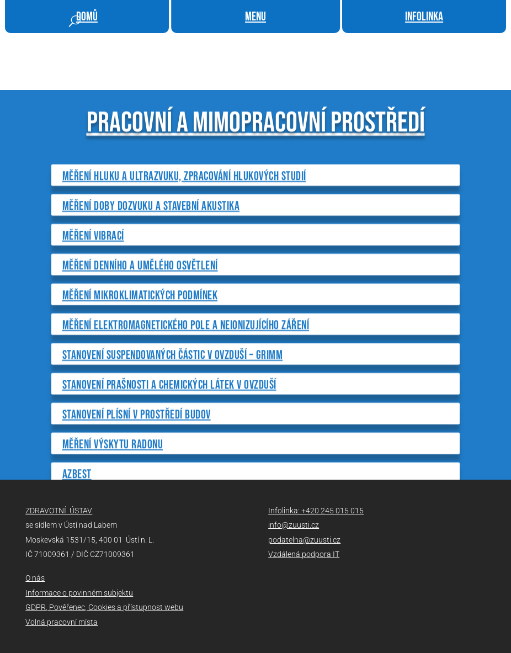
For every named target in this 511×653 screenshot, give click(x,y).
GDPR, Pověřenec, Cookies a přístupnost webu (104, 607)
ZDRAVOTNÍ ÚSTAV (58, 510)
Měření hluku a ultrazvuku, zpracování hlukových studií (184, 229)
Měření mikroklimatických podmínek (140, 349)
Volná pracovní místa (61, 622)
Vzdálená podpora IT (303, 554)
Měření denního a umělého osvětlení (140, 319)
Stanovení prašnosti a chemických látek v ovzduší (169, 438)
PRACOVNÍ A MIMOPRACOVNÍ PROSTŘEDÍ (256, 176)
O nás (35, 578)
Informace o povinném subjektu (79, 592)
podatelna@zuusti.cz (304, 539)
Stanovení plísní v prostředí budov (136, 468)
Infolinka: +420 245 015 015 (316, 510)
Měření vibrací (93, 289)
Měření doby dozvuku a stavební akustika (151, 259)
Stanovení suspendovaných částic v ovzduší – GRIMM (172, 408)
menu (255, 16)
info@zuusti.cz (293, 525)
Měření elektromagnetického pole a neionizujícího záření (186, 378)
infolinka (424, 16)
